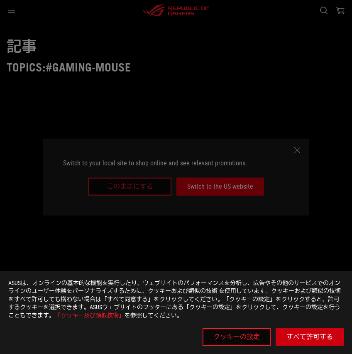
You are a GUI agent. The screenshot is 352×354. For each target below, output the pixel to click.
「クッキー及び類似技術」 (90, 315)
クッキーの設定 (236, 337)
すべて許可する (309, 337)
